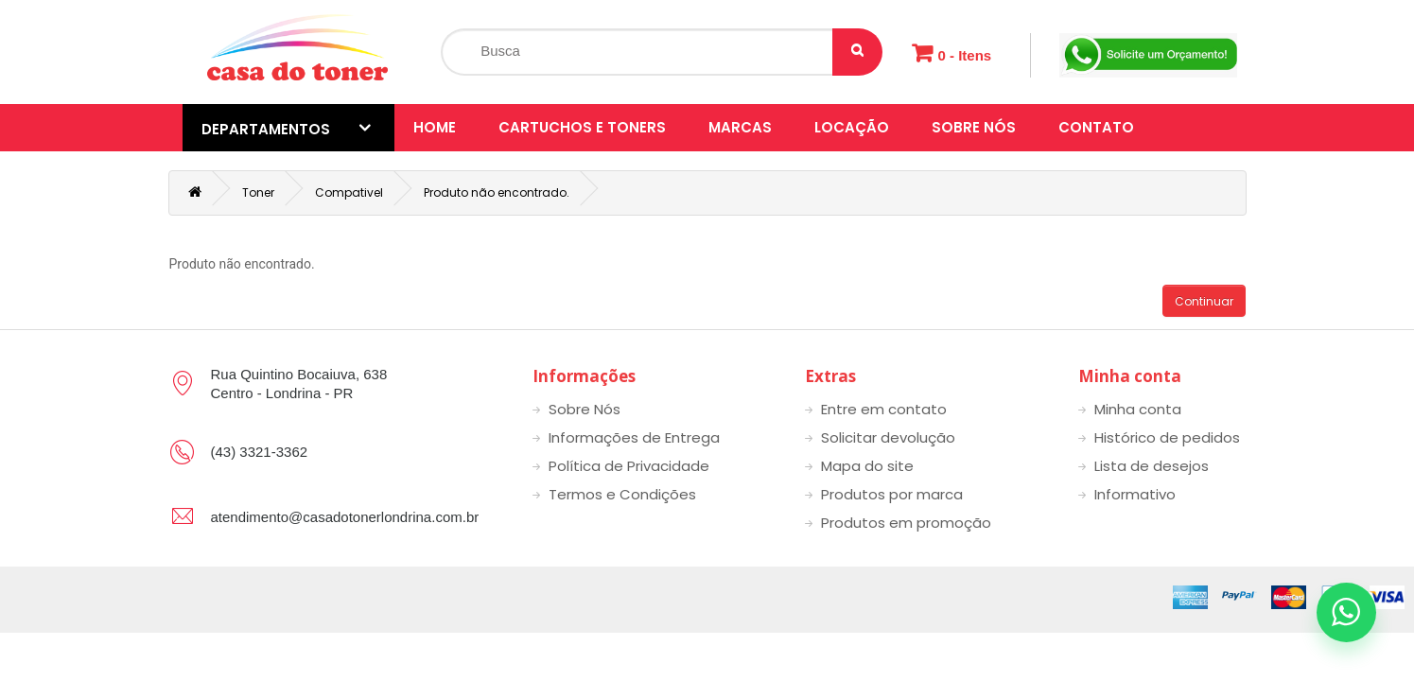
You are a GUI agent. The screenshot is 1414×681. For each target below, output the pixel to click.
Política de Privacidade (629, 466)
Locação (851, 127)
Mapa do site (867, 466)
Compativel (349, 192)
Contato (1096, 127)
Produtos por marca (892, 494)
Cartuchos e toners (582, 127)
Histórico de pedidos (1167, 437)
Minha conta (1137, 409)
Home (434, 127)
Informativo (1135, 494)
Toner (258, 192)
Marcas (740, 127)
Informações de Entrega (634, 437)
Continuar (1204, 301)
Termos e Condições (622, 494)
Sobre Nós (974, 127)
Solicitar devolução (888, 437)
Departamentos (286, 128)
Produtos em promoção (906, 523)
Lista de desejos (1151, 466)
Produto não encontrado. (496, 192)
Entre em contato (884, 409)
